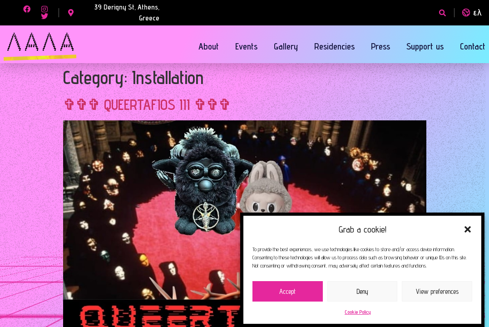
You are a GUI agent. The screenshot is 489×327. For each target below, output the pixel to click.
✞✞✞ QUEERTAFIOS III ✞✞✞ (147, 104)
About (208, 46)
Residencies (334, 46)
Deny (362, 291)
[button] (467, 229)
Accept (287, 291)
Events (246, 46)
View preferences (437, 291)
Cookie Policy (358, 311)
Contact (472, 46)
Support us (425, 46)
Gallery (286, 46)
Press (380, 46)
